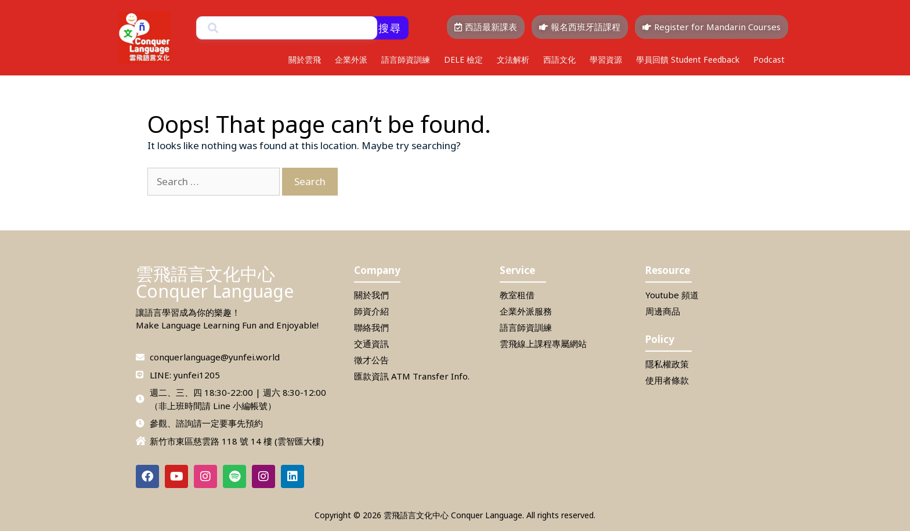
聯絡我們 (371, 327)
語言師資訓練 (405, 59)
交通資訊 (371, 343)
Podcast (769, 59)
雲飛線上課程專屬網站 (543, 343)
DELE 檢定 (463, 59)
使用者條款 (667, 380)
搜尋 (390, 28)
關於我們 (371, 295)
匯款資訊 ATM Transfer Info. (412, 376)
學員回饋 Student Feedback (687, 59)
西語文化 (559, 59)
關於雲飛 (304, 59)
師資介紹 (371, 311)
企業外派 (351, 59)
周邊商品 (662, 311)
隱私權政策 (667, 364)
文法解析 (513, 59)
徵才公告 (371, 360)
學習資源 (606, 59)
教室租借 (517, 295)
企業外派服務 (526, 311)
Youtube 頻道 (672, 295)
